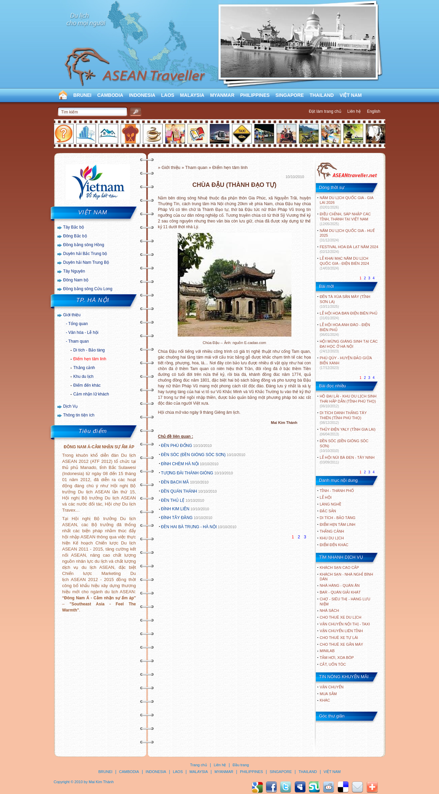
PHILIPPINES (255, 95)
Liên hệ (354, 111)
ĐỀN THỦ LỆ (172, 500)
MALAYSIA (192, 95)
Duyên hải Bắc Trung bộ (85, 253)
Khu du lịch (83, 376)
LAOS (167, 95)
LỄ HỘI (326, 497)
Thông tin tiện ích (78, 415)
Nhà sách (329, 610)
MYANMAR (222, 95)
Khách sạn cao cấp (339, 567)
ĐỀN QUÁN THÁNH (179, 491)
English (373, 111)
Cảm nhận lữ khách (91, 394)
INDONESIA (142, 95)
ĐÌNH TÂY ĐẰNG (177, 517)
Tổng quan (78, 323)
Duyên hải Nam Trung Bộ (86, 262)
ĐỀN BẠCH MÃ (175, 482)
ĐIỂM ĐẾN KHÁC (334, 545)
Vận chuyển (332, 687)
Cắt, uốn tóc (333, 664)
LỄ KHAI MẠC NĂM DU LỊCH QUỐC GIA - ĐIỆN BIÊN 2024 (344, 263)
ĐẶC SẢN (328, 511)
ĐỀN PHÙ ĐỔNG (176, 445)
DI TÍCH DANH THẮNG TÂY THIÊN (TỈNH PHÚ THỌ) (343, 418)
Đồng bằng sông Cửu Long (87, 288)
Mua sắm (328, 694)
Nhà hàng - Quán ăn (340, 585)
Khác (325, 700)
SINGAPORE (290, 95)
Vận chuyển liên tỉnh (341, 631)
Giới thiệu (72, 315)
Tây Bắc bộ (73, 227)
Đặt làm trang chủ (325, 111)
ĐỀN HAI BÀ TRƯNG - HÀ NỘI (189, 526)
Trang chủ (198, 765)
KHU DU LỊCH (332, 538)
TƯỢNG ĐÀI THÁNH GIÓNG (187, 473)
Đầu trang (241, 765)
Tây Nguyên (74, 271)
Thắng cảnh (84, 367)
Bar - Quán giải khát (340, 592)
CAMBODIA (110, 95)
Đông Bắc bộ (75, 236)
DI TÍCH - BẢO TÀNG (338, 518)
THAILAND (322, 95)
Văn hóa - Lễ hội (83, 332)
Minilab (327, 651)
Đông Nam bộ (75, 280)
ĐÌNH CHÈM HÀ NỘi (180, 464)
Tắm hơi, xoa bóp (337, 658)
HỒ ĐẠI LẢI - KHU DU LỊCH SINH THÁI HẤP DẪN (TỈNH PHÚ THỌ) (348, 401)
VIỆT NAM (350, 95)
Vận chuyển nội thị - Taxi (345, 624)
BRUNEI (82, 95)
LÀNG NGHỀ (330, 504)
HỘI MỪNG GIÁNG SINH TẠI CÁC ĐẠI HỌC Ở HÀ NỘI (349, 346)
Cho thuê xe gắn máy (341, 644)
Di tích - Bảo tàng (89, 350)
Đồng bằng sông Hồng (83, 244)
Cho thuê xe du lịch (340, 617)
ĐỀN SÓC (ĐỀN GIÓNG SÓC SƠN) (193, 454)
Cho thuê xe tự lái (339, 638)
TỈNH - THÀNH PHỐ (337, 491)
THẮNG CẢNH (332, 531)
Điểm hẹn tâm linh (89, 359)
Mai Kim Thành (101, 782)
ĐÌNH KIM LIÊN (175, 509)
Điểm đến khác (87, 385)
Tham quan (78, 341)
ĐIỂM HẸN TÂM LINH (337, 524)
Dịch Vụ (70, 406)
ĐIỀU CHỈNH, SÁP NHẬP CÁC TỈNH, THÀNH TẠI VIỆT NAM (345, 219)
